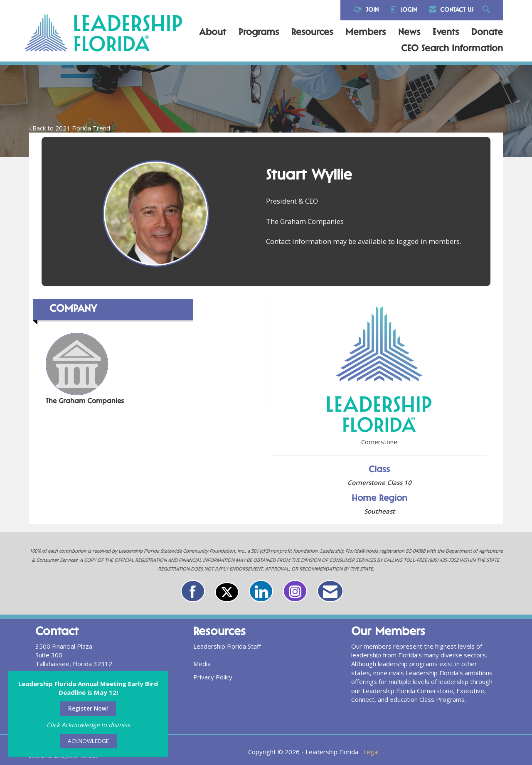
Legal (371, 752)
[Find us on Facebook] (193, 591)
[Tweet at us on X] (227, 592)
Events (446, 33)
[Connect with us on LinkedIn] (261, 591)
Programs (259, 33)
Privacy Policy (212, 677)
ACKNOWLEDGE (88, 741)
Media (202, 663)
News (409, 33)
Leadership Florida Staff (227, 646)
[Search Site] (488, 10)
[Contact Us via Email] (330, 591)
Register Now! (88, 708)
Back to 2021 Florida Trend (69, 128)
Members (365, 33)
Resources (312, 33)
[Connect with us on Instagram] (295, 591)
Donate (487, 33)
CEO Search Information (452, 49)
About (212, 33)
